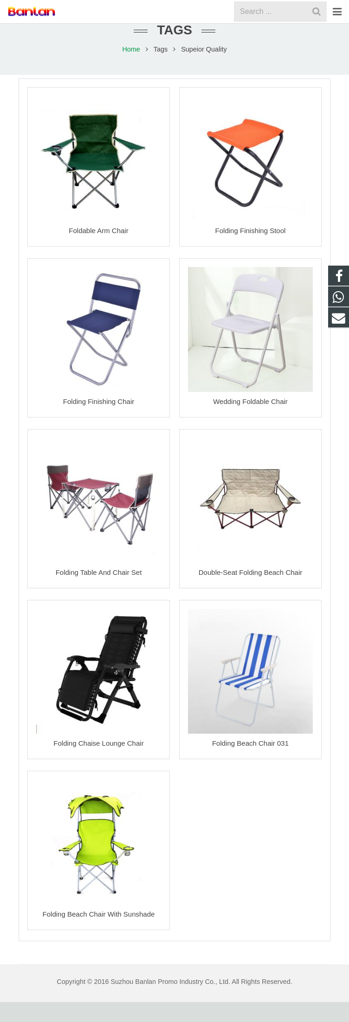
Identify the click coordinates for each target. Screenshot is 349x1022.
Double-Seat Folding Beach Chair (250, 592)
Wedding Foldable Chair (250, 421)
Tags (161, 69)
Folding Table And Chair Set (99, 592)
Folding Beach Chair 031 (250, 763)
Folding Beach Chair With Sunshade (99, 934)
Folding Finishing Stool (250, 250)
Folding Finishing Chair (98, 421)
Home (131, 69)
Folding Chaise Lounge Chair (98, 763)
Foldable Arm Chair (98, 250)
